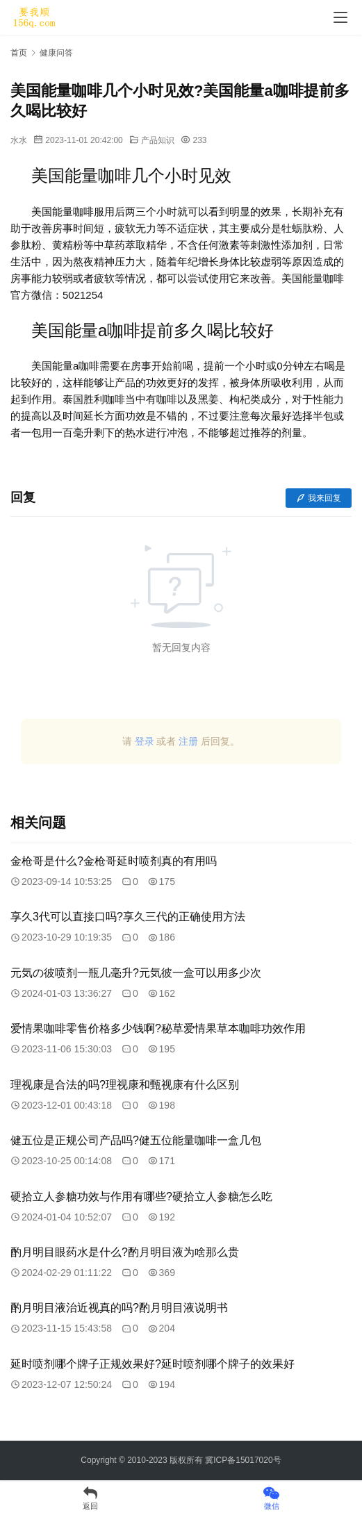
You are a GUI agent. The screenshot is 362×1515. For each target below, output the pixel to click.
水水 (18, 140)
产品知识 (157, 140)
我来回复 (318, 498)
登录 (144, 741)
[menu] (340, 17)
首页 (18, 53)
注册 (188, 741)
